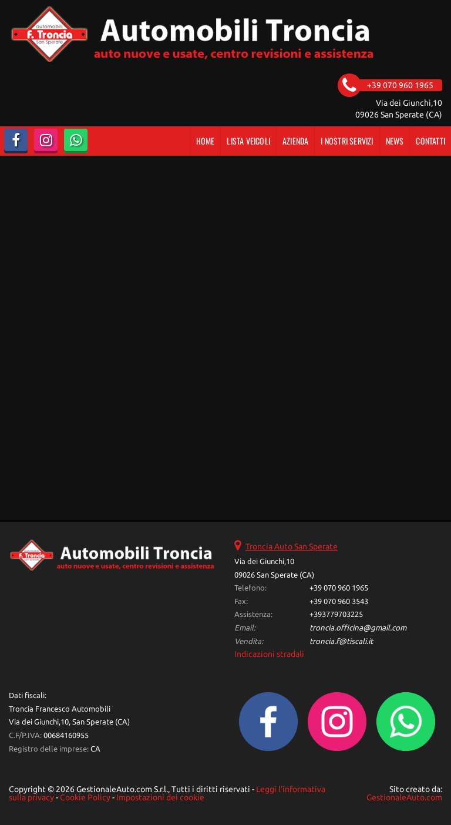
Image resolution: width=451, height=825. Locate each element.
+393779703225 (336, 614)
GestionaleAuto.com (404, 797)
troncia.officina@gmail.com (357, 627)
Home (205, 141)
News (395, 141)
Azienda (295, 141)
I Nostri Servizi (347, 141)
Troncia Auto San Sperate (291, 546)
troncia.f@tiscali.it (341, 641)
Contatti (430, 141)
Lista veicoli (248, 141)
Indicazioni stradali (269, 654)
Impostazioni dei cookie (160, 797)
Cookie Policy (85, 797)
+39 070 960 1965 (338, 587)
